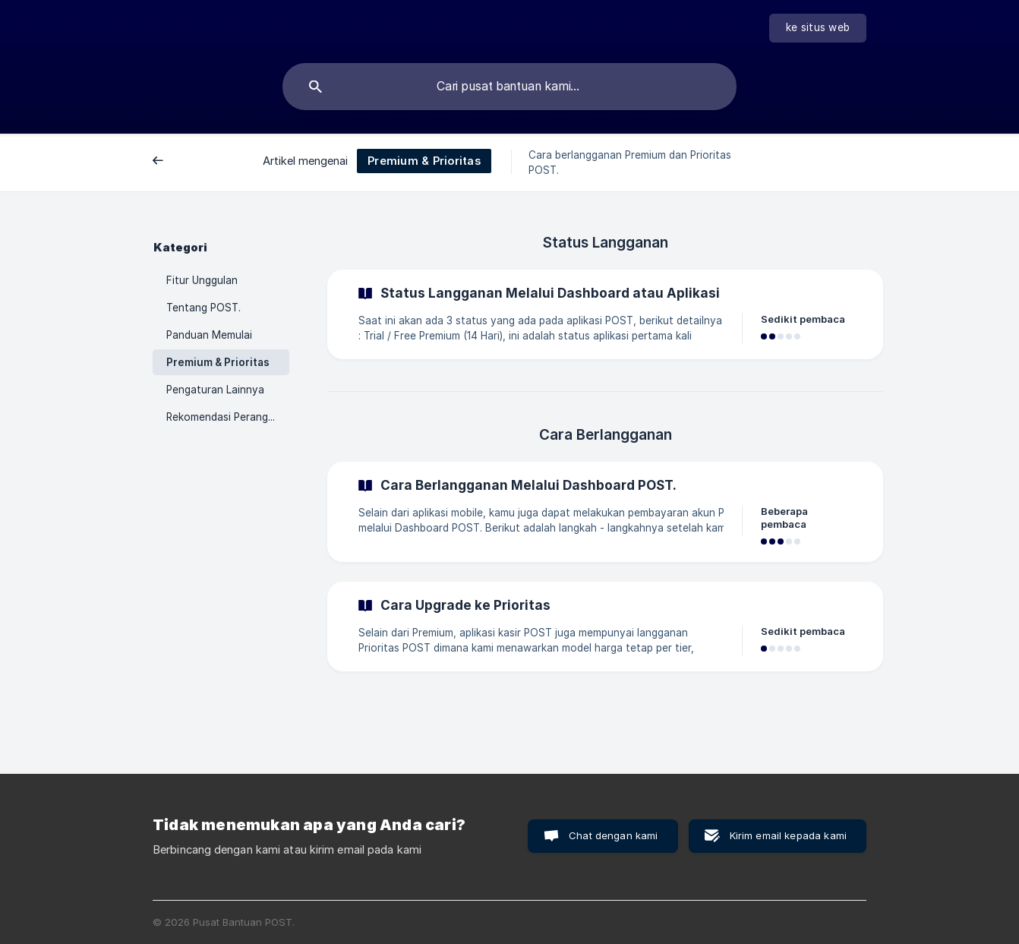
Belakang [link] (187, 161)
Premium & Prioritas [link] (218, 362)
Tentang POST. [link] (203, 308)
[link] (605, 314)
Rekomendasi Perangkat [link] (225, 417)
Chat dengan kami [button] (613, 835)
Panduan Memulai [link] (209, 335)
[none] (817, 28)
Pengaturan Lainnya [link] (215, 390)
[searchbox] (509, 86)
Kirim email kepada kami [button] (788, 835)
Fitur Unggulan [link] (202, 280)
